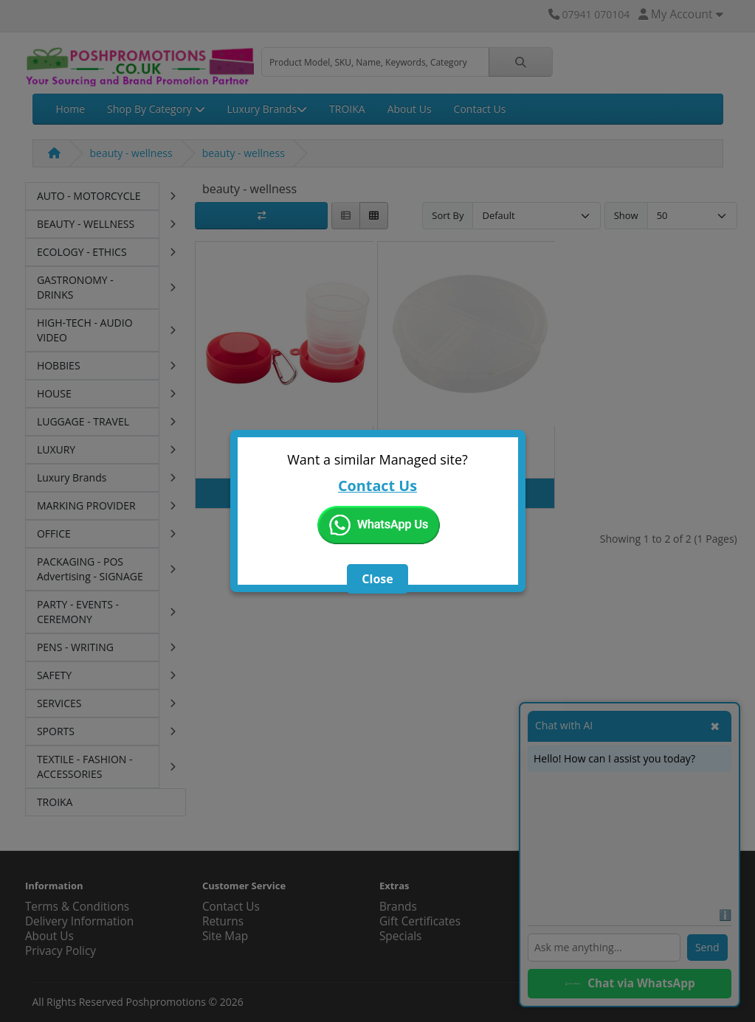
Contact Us (377, 486)
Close (377, 579)
